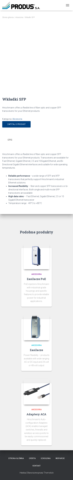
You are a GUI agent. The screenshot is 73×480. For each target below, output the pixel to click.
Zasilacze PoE (36, 279)
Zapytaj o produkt (16, 124)
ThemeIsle (48, 473)
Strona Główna (16, 458)
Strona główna (8, 17)
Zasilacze (36, 350)
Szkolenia (46, 458)
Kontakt (37, 466)
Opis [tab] (10, 140)
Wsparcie (60, 458)
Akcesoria (19, 17)
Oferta (32, 458)
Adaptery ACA (36, 414)
